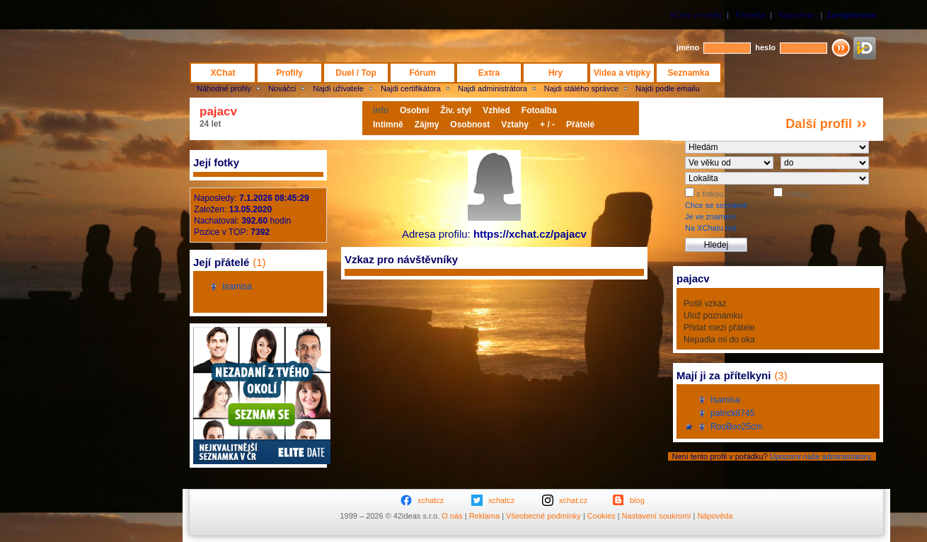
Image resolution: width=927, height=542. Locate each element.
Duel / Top (355, 73)
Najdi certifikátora (411, 88)
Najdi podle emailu (667, 88)
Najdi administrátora (492, 88)
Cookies (601, 516)
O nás (452, 516)
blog (637, 500)
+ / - (547, 124)
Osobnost (470, 124)
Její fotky (216, 162)
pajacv (218, 111)
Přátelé (580, 124)
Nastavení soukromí (656, 516)
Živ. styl (455, 110)
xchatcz (431, 500)
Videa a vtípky (622, 73)
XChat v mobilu (695, 15)
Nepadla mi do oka (719, 340)
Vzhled (496, 110)
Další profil (818, 124)
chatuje (796, 194)
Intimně (388, 124)
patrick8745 (732, 413)
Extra (489, 73)
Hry (555, 73)
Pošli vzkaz (705, 304)
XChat (223, 73)
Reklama (484, 516)
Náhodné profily (224, 88)
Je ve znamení (710, 216)
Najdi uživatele (338, 88)
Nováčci (282, 88)
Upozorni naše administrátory (820, 456)
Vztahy (515, 124)
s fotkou (709, 194)
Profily (289, 73)
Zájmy (427, 124)
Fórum (422, 73)
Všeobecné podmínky (543, 516)
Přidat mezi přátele (719, 328)
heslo (765, 47)
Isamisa (237, 287)
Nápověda (796, 15)
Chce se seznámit (716, 205)
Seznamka (688, 73)
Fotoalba (750, 15)
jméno (687, 47)
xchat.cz (573, 500)
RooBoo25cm (736, 427)
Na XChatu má (710, 228)
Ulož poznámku (713, 316)
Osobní (414, 110)
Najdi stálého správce (581, 88)
